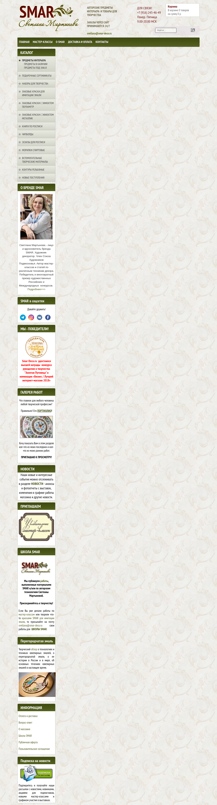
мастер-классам (27, 614)
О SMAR (60, 42)
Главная (24, 42)
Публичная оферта (28, 742)
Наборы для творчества (35, 83)
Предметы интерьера (34, 60)
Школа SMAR (25, 735)
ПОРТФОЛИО (44, 411)
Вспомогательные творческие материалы (35, 159)
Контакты (102, 42)
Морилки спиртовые (33, 150)
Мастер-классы (43, 42)
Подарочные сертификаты (36, 75)
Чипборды (27, 134)
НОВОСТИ (37, 483)
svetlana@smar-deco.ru (30, 625)
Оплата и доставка (28, 716)
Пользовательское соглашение (34, 749)
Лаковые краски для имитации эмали (33, 93)
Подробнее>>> (36, 289)
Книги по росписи (32, 126)
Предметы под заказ (35, 67)
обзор (34, 649)
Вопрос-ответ (25, 722)
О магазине (24, 729)
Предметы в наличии (35, 64)
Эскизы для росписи (33, 142)
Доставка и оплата (80, 42)
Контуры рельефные (33, 169)
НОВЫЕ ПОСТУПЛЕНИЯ (33, 177)
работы (44, 581)
